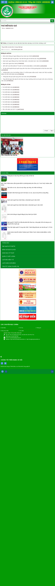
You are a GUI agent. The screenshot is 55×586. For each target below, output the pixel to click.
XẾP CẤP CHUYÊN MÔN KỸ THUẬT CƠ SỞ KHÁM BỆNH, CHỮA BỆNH (21, 278)
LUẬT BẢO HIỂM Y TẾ (8, 471)
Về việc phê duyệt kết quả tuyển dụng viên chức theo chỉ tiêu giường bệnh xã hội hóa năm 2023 (27, 280)
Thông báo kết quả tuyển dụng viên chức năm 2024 (16, 288)
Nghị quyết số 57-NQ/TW (8, 458)
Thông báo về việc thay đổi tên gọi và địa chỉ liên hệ (20, 387)
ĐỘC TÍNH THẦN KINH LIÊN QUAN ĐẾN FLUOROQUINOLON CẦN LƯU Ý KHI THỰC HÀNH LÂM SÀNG (26, 396)
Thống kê (39, 539)
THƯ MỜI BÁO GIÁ (7, 299)
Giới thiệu (3, 539)
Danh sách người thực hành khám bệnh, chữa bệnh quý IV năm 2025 (25, 417)
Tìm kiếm (21, 542)
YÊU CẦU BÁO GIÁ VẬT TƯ (9, 321)
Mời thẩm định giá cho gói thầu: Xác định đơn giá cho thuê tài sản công (21, 270)
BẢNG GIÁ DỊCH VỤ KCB (8, 461)
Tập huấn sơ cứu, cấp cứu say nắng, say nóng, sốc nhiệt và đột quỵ (24, 399)
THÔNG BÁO (5, 455)
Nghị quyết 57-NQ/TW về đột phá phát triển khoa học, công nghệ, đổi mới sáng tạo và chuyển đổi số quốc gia (29, 435)
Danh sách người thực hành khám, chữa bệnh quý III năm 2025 (23, 412)
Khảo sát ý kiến (4, 542)
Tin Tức (21, 539)
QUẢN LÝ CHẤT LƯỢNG (8, 468)
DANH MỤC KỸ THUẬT (8, 465)
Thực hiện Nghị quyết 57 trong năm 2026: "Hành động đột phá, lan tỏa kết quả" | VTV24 (29, 439)
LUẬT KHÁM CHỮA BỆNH (9, 475)
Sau (52, 342)
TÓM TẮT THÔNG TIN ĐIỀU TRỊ (10, 478)
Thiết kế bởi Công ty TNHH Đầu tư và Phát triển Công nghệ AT (15, 578)
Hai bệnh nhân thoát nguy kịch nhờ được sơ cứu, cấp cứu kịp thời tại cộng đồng (27, 404)
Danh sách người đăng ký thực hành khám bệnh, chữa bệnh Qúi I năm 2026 (22, 273)
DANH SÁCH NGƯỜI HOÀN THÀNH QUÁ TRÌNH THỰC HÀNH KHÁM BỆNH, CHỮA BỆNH (29, 445)
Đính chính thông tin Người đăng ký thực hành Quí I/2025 (17, 268)
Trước (46, 342)
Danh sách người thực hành (10, 275)
